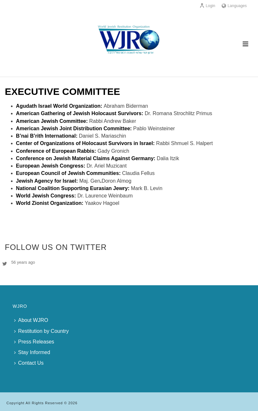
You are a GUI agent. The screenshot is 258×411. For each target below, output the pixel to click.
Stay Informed (32, 352)
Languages (234, 6)
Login (207, 6)
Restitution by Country (41, 331)
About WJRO (31, 320)
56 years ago (23, 262)
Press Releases (34, 341)
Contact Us (28, 363)
